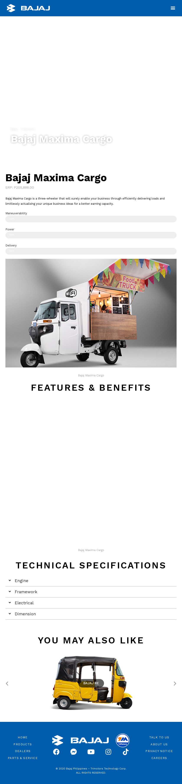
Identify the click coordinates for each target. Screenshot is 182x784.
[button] (173, 7)
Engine (21, 580)
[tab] (91, 580)
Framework (26, 591)
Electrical (24, 602)
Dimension (25, 613)
